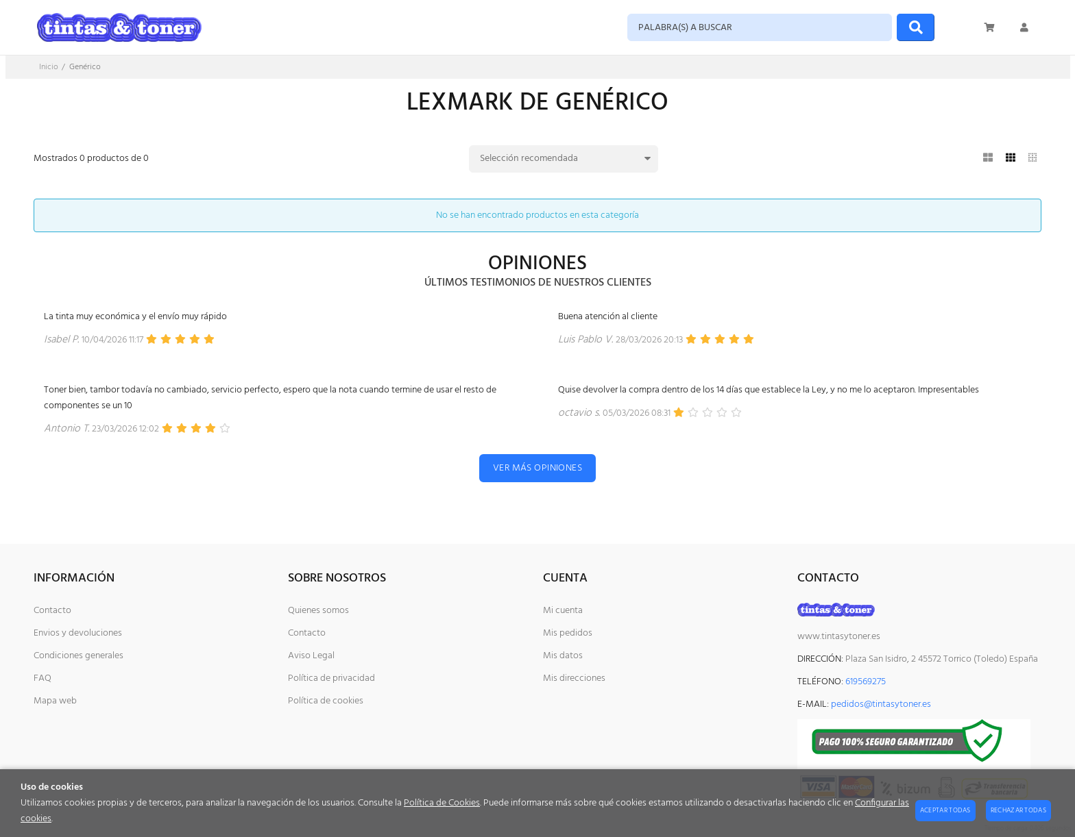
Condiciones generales (78, 656)
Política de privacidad (331, 678)
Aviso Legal (311, 656)
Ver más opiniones (537, 468)
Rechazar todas (1018, 810)
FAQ (42, 678)
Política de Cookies (442, 803)
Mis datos (563, 656)
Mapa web (55, 701)
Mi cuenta (563, 611)
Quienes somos (318, 611)
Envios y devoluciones (78, 633)
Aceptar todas (945, 810)
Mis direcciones (574, 678)
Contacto (52, 611)
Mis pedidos (567, 633)
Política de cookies (325, 701)
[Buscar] (915, 27)
